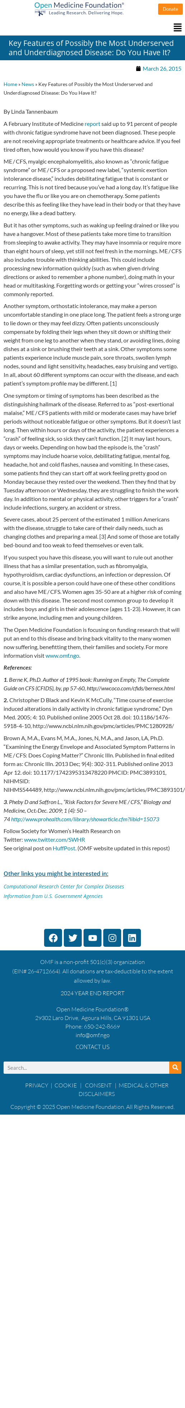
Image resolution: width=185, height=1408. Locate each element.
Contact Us (93, 1047)
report (92, 123)
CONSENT (98, 1085)
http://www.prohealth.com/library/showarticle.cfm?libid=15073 (85, 819)
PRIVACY (36, 1085)
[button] (92, 28)
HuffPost (64, 848)
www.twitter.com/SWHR (54, 839)
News (28, 84)
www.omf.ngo (62, 655)
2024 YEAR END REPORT (92, 993)
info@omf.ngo (93, 1035)
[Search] (175, 1068)
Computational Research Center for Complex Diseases (64, 886)
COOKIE (66, 1085)
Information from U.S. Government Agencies (53, 896)
